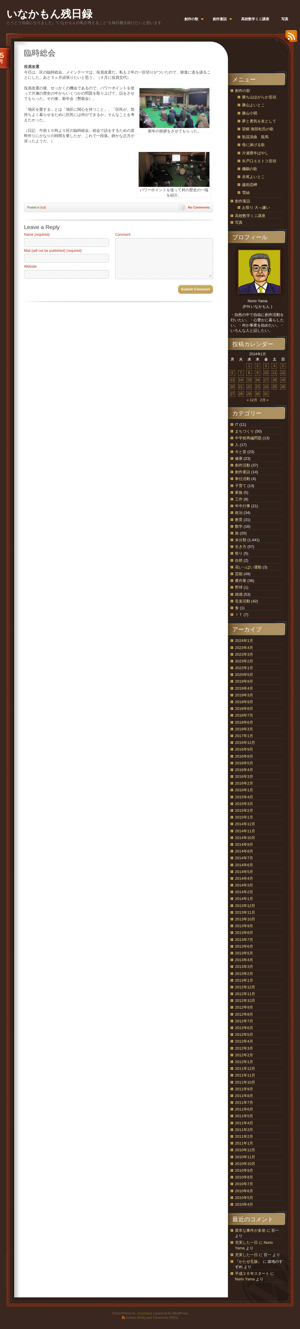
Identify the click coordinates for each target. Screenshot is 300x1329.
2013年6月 (244, 946)
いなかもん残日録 (49, 14)
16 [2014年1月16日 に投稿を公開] (257, 380)
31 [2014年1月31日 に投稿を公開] (266, 394)
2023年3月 (244, 654)
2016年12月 (245, 742)
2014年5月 (244, 872)
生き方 (240, 546)
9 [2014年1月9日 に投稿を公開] (258, 373)
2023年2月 (244, 661)
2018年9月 (244, 702)
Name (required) (37, 235)
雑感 (43, 207)
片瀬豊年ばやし (255, 153)
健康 (239, 458)
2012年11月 (245, 994)
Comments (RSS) (165, 1317)
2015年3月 (244, 804)
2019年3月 (244, 695)
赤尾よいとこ (253, 177)
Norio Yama (245, 1279)
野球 (239, 587)
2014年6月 (244, 865)
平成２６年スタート (252, 1273)
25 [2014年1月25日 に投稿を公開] (274, 387)
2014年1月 (244, 898)
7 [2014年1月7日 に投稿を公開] (241, 373)
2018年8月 (244, 708)
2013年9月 (244, 926)
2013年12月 (245, 905)
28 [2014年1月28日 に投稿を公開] (241, 394)
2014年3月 (244, 885)
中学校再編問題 (248, 438)
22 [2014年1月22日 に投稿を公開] (249, 387)
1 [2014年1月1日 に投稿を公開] (249, 366)
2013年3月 (244, 966)
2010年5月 (244, 1197)
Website (30, 266)
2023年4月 (244, 647)
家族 (239, 492)
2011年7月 (244, 1102)
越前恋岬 (249, 184)
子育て (240, 486)
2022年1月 (244, 668)
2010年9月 (244, 1170)
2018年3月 (244, 729)
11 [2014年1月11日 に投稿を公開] (274, 373)
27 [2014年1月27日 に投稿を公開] (232, 394)
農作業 (240, 580)
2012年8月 (244, 1014)
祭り (239, 553)
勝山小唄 (249, 113)
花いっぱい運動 (248, 567)
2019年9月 (244, 681)
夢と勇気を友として (259, 121)
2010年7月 (244, 1184)
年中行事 (242, 506)
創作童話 (242, 201)
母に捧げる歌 (253, 145)
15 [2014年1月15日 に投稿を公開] (249, 380)
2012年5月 (244, 1034)
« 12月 (252, 400)
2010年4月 (244, 1204)
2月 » (264, 400)
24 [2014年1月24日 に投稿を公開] (266, 387)
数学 (239, 526)
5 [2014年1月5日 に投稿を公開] (283, 366)
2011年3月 (244, 1130)
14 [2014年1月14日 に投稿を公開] (241, 380)
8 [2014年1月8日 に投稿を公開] (249, 373)
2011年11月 (245, 1075)
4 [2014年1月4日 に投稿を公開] (274, 366)
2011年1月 (244, 1143)
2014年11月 (245, 831)
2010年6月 (244, 1191)
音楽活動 (242, 601)
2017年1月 (244, 736)
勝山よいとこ (253, 105)
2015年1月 (244, 817)
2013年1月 (244, 980)
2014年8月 (244, 851)
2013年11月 (245, 912)
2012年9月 (244, 1007)
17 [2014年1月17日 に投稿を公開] (266, 380)
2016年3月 (244, 776)
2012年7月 (244, 1021)
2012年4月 (244, 1041)
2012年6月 (244, 1028)
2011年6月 (244, 1109)
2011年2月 (244, 1136)
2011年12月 (245, 1068)
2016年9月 (244, 749)
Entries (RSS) (136, 1317)
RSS (289, 38)
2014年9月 (244, 844)
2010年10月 (245, 1163)
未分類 (240, 540)
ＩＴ (239, 614)
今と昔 (240, 452)
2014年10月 (245, 838)
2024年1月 (244, 640)
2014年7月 (244, 858)
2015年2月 (244, 810)
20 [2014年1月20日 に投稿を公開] (232, 387)
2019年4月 (244, 688)
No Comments (199, 207)
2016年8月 (244, 756)
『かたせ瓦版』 (248, 1261)
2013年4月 (244, 960)
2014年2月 (244, 892)
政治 (239, 512)
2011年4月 (244, 1123)
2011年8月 (244, 1096)
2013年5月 (244, 953)
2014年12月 (245, 824)
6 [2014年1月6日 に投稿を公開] (232, 373)
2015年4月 (244, 797)
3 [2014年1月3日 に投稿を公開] (266, 366)
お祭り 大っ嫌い (256, 207)
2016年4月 (244, 770)
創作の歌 (242, 90)
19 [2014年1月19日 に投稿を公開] (282, 380)
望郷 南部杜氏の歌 (258, 129)
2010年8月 (244, 1177)
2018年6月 (244, 722)
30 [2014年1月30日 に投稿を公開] (257, 394)
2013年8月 (244, 932)
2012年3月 (244, 1048)
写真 (239, 222)
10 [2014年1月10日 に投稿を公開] (266, 373)
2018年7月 (244, 715)
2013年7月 (244, 939)
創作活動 (242, 465)
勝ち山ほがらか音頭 (259, 97)
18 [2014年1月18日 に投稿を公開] (274, 380)
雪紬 (246, 192)
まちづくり (244, 431)
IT (236, 424)
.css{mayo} (144, 1313)
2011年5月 (244, 1116)
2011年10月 (245, 1082)
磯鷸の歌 (249, 169)
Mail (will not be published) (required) (53, 251)
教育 (239, 519)
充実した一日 (246, 1242)
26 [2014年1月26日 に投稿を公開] (282, 387)
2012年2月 (244, 1055)
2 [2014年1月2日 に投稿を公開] (258, 366)
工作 (239, 499)
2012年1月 (244, 1062)
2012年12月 (245, 987)
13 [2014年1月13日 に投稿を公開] (232, 380)
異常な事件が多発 (250, 1230)
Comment (122, 235)
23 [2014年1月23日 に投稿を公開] (257, 387)
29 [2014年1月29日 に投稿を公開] (249, 394)
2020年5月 (244, 674)
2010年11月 (245, 1157)
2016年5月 (244, 763)
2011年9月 (244, 1089)
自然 (239, 560)
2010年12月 (245, 1150)
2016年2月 (244, 783)
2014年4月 (244, 878)
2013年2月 (244, 973)
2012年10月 (245, 1000)
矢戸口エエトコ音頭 (259, 161)
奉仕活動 (242, 478)
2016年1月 (244, 790)
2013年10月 (245, 919)
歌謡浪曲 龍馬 (255, 137)
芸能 (239, 574)
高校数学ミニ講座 (250, 215)
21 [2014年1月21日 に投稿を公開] (241, 387)
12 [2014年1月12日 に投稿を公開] (282, 373)
